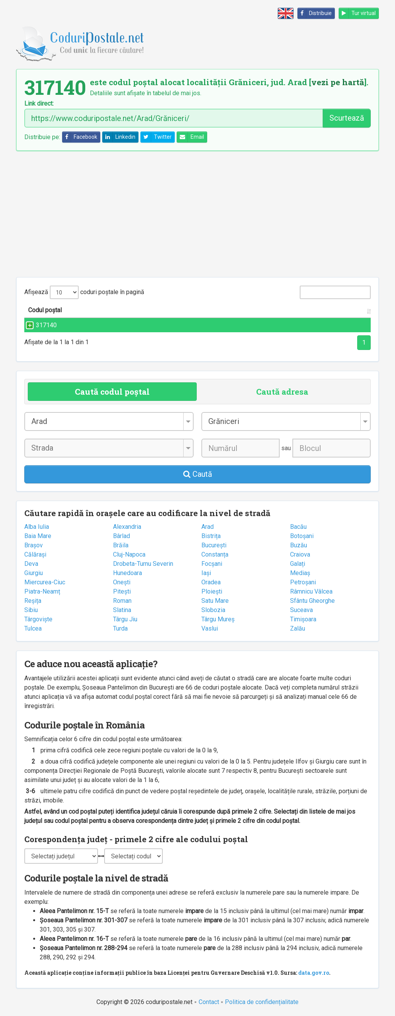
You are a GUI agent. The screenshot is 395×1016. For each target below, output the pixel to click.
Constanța (214, 554)
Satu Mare (215, 600)
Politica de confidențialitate (262, 1002)
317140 (38, 325)
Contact (209, 1002)
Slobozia (213, 610)
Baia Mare (37, 536)
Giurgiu (33, 573)
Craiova (300, 554)
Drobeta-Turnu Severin (143, 563)
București (213, 545)
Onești (121, 582)
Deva (31, 563)
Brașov (33, 545)
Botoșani (302, 536)
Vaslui (209, 628)
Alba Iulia (36, 526)
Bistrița (211, 536)
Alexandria (127, 526)
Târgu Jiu (125, 619)
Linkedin (119, 137)
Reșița (32, 600)
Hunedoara (127, 573)
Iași (206, 573)
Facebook (79, 137)
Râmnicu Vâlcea (311, 591)
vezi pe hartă (337, 82)
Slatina (122, 610)
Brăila (120, 545)
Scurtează (346, 118)
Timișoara (303, 619)
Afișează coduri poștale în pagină (84, 292)
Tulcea (33, 628)
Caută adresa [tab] (282, 391)
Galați (297, 563)
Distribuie (315, 13)
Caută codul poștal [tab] (112, 391)
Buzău (298, 545)
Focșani (211, 563)
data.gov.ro (313, 972)
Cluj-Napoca (129, 554)
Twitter (156, 137)
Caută (197, 474)
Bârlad (121, 536)
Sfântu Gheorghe (312, 600)
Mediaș (300, 573)
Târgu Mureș (218, 619)
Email (190, 137)
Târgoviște (38, 619)
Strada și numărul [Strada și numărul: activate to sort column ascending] (129, 310)
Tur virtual (357, 13)
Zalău (297, 628)
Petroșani (303, 582)
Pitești (122, 591)
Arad (207, 526)
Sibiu (31, 610)
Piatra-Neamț (42, 591)
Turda (120, 628)
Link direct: (39, 104)
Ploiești (211, 591)
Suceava (301, 610)
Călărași (35, 554)
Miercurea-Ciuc (44, 582)
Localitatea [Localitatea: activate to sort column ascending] (220, 310)
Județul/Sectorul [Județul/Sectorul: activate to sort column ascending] (298, 310)
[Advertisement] (197, 214)
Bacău (298, 526)
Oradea (211, 582)
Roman (122, 600)
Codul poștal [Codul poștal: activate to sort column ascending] (45, 310)
